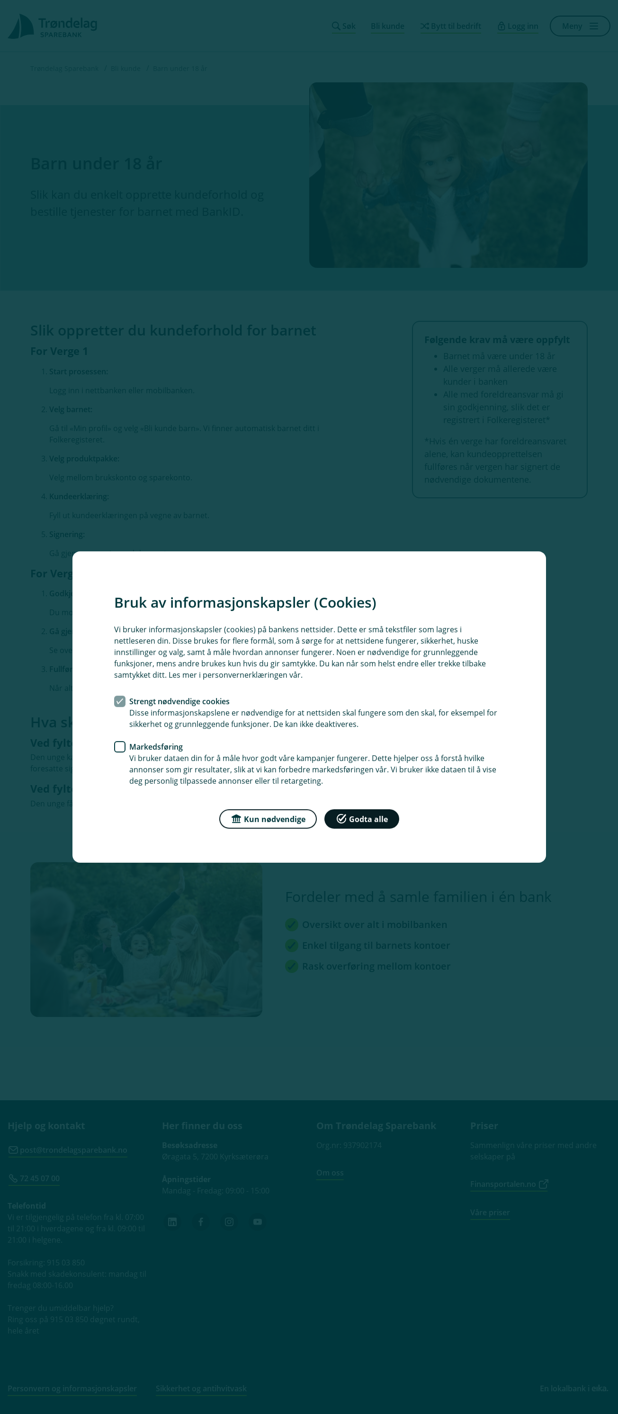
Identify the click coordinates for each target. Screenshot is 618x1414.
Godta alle (362, 818)
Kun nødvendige (268, 818)
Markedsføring (156, 747)
